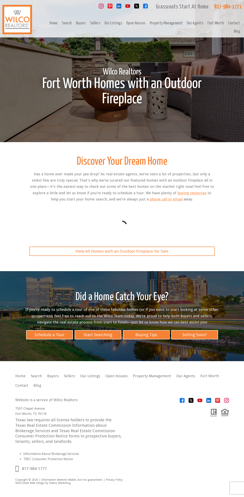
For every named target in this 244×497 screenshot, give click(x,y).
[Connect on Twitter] (136, 7)
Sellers (95, 23)
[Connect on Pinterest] (110, 7)
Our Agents (195, 23)
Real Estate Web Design (30, 483)
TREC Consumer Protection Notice (48, 459)
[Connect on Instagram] (101, 7)
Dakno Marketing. (60, 483)
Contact (234, 23)
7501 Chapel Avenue (30, 408)
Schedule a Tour (49, 334)
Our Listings (113, 23)
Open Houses (136, 23)
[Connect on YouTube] (127, 7)
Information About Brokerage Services (51, 454)
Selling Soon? (194, 334)
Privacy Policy (114, 479)
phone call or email (166, 199)
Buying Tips (146, 334)
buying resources (192, 193)
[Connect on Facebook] (145, 7)
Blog (237, 31)
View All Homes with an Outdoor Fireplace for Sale (122, 251)
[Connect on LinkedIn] (118, 7)
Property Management (166, 23)
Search (67, 23)
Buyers (81, 23)
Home (54, 23)
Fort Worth (216, 23)
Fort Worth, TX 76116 (31, 414)
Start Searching (98, 334)
